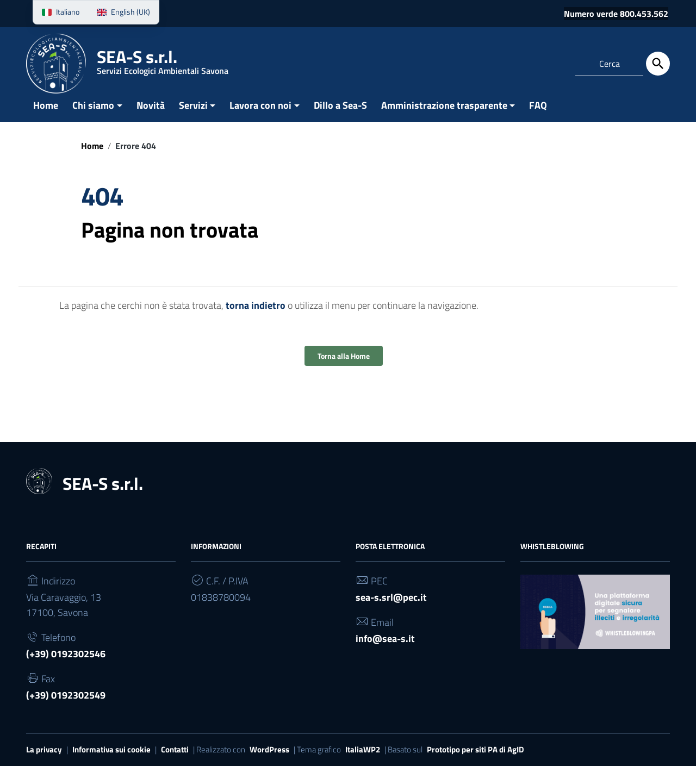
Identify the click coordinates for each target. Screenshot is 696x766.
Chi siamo (93, 105)
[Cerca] (658, 64)
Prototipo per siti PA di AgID (475, 749)
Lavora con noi (260, 105)
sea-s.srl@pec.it (391, 597)
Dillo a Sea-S (340, 105)
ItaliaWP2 (362, 749)
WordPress (269, 749)
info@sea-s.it (385, 638)
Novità (150, 105)
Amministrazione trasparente (444, 105)
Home (45, 105)
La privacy (44, 749)
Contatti (175, 749)
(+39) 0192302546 (65, 653)
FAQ (538, 105)
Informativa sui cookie (111, 749)
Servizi (193, 105)
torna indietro (255, 305)
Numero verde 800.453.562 (616, 13)
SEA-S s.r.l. (162, 62)
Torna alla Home (344, 356)
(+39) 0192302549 (65, 695)
